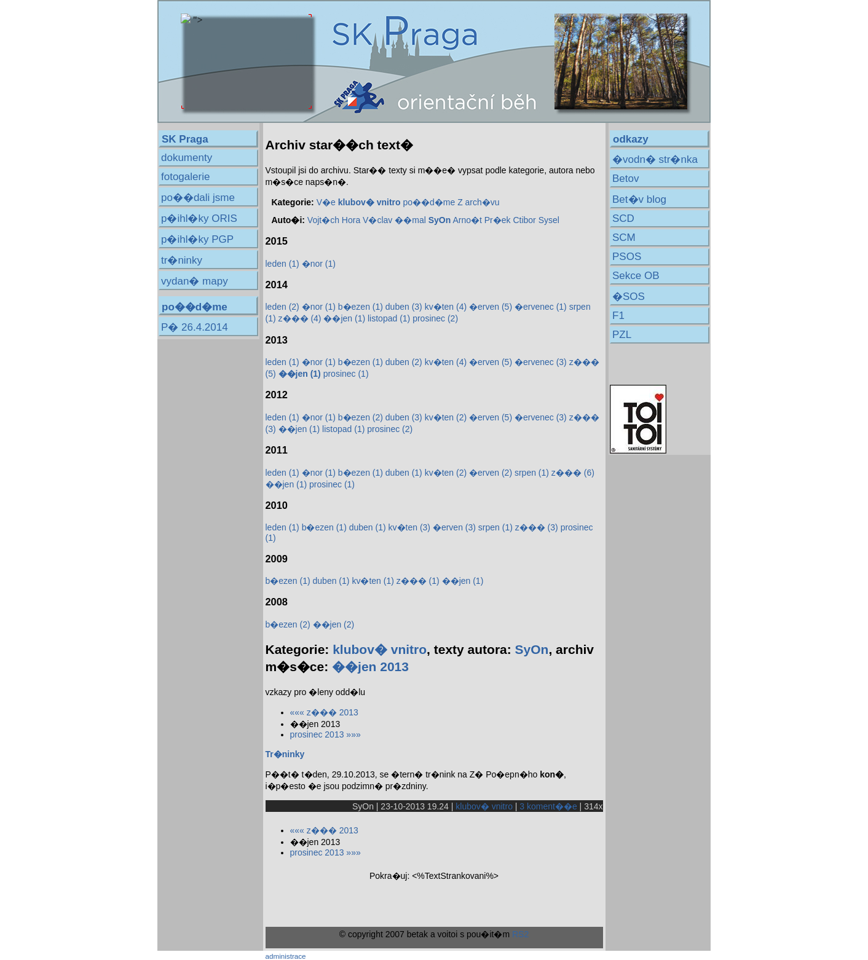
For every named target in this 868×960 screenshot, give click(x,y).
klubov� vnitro (380, 649)
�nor (319, 264)
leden (282, 264)
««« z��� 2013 (324, 712)
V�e (326, 202)
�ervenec (541, 307)
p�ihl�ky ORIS (199, 218)
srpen (532, 473)
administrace (286, 956)
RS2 (520, 934)
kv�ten (446, 307)
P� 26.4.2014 (194, 327)
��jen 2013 (370, 666)
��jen (344, 318)
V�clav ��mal (394, 220)
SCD (623, 218)
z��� (300, 318)
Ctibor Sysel (536, 220)
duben (403, 307)
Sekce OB (636, 275)
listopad (389, 318)
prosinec (435, 318)
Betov (625, 178)
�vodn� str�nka (655, 159)
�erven (490, 307)
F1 (618, 315)
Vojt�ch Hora (333, 220)
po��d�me (429, 202)
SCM (624, 237)
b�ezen (360, 307)
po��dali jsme (198, 197)
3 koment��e (548, 806)
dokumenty (186, 157)
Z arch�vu (478, 202)
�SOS (628, 296)
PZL (621, 334)
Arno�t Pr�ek (481, 220)
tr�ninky (181, 260)
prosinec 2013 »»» (325, 734)
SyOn (532, 649)
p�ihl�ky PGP (197, 239)
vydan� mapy (194, 281)
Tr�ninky (285, 754)
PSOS (626, 256)
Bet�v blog (639, 199)
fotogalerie (185, 177)
